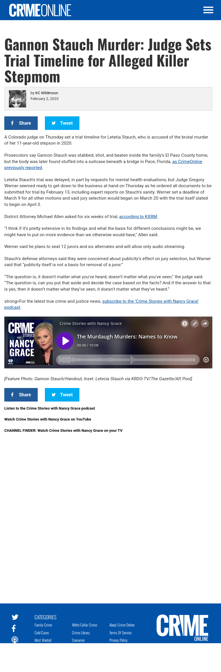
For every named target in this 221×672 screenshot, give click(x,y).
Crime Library (81, 632)
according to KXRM (138, 216)
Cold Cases (42, 632)
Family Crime (43, 625)
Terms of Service (120, 632)
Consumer (78, 640)
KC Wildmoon (46, 93)
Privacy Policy (118, 640)
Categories (45, 617)
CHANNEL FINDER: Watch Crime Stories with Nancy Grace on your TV (63, 430)
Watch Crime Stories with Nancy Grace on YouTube (47, 419)
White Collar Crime (84, 625)
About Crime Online (121, 625)
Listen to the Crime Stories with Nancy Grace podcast (49, 408)
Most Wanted (43, 640)
